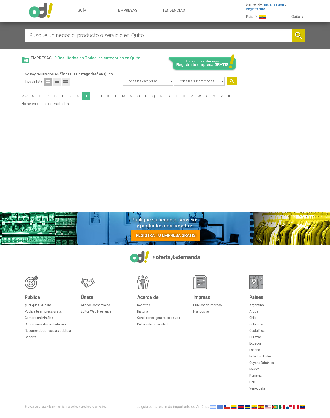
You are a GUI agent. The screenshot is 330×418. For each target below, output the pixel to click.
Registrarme (255, 9)
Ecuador (255, 343)
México (254, 369)
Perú (252, 382)
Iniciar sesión (273, 4)
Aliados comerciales (95, 305)
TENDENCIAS (173, 10)
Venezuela (257, 388)
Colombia (256, 324)
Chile (252, 318)
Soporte (30, 337)
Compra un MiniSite (39, 318)
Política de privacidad (152, 324)
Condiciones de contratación (45, 324)
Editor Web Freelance (96, 311)
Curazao (255, 337)
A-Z (25, 96)
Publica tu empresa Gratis (43, 311)
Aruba (253, 311)
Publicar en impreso (207, 305)
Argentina (256, 305)
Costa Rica (257, 330)
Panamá (255, 375)
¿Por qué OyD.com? (39, 305)
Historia (142, 311)
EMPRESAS (127, 10)
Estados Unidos (260, 356)
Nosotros (143, 305)
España (254, 350)
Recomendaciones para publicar (48, 330)
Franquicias (201, 311)
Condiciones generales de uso (158, 318)
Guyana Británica (261, 363)
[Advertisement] (272, 138)
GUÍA (81, 10)
